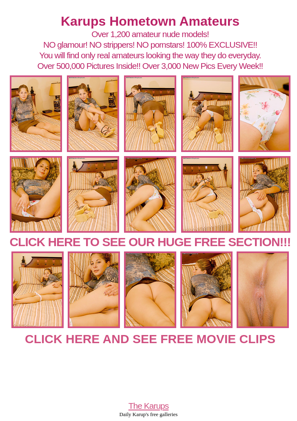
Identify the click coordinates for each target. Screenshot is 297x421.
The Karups (149, 405)
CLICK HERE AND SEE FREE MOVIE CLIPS (150, 339)
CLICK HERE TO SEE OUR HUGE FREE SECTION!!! (149, 242)
